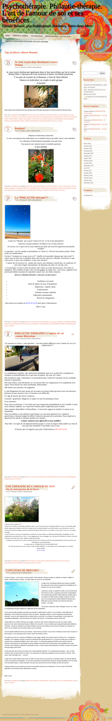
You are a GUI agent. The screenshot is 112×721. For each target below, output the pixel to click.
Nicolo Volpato (35, 714)
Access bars (29, 115)
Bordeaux (60, 321)
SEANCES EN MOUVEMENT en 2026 (95, 85)
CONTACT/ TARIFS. (20, 36)
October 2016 (88, 173)
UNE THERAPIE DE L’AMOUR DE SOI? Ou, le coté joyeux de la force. (30, 488)
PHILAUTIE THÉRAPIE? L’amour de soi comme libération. (73, 334)
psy (30, 323)
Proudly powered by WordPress (11, 714)
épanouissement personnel (34, 117)
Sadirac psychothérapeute (32, 121)
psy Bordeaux (36, 119)
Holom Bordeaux (13, 119)
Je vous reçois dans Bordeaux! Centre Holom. (73, 63)
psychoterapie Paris (10, 190)
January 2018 (88, 163)
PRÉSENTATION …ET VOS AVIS (58, 36)
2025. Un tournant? (89, 87)
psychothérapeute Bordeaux (34, 190)
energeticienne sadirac (56, 188)
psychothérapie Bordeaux (18, 121)
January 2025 (88, 146)
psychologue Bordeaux (46, 119)
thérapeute (8, 479)
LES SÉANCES (37, 36)
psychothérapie (70, 323)
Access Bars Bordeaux (39, 115)
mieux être (64, 560)
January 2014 (88, 180)
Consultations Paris (35, 188)
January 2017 (88, 170)
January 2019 (88, 156)
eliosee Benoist (22, 117)
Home (7, 35)
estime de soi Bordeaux (70, 117)
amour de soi (61, 186)
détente (28, 680)
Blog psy (13, 188)
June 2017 (87, 168)
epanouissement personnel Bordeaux (53, 117)
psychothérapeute (58, 119)
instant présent (53, 680)
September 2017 (89, 165)
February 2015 (88, 175)
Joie (58, 680)
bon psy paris (53, 321)
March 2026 (87, 143)
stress (75, 680)
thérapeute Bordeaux (46, 121)
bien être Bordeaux (63, 115)
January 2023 (88, 148)
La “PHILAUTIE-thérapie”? (31, 197)
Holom (6, 119)
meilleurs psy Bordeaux (25, 119)
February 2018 (88, 161)
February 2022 (88, 151)
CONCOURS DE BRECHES (22, 570)
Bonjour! (20, 128)
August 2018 (87, 158)
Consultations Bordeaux (22, 188)
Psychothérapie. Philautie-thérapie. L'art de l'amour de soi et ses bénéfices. (52, 13)
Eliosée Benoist (37, 67)
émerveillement (44, 680)
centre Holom (14, 117)
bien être (68, 186)
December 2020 (88, 153)
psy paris (73, 188)
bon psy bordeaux (44, 321)
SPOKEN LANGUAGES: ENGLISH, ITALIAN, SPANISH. (26, 41)
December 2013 (88, 183)
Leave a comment (57, 121)
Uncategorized (15, 115)
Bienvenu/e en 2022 (90, 94)
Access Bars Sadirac (51, 115)
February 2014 (88, 178)
